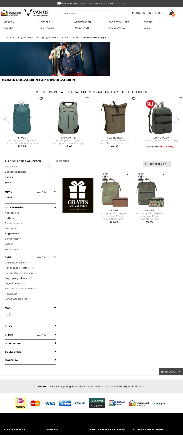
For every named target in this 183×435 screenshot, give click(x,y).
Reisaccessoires (14, 223)
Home (10, 37)
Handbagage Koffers (19, 267)
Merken (9, 22)
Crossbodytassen (17, 262)
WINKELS (52, 429)
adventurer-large (94, 37)
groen (75, 37)
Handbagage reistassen (21, 272)
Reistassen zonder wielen (22, 288)
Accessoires (116, 27)
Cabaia (64, 37)
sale (147, 27)
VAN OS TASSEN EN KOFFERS (107, 429)
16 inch (8, 314)
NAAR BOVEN (171, 371)
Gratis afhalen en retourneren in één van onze (91, 3)
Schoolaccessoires (18, 298)
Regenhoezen (15, 283)
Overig (148, 22)
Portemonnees (118, 22)
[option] (91, 3)
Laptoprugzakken (45, 37)
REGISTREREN (154, 12)
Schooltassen (13, 238)
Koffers (44, 22)
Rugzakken (81, 27)
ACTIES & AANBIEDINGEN (148, 429)
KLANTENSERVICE (14, 429)
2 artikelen (62, 160)
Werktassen (82, 22)
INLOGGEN (138, 12)
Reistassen (46, 27)
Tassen (8, 27)
